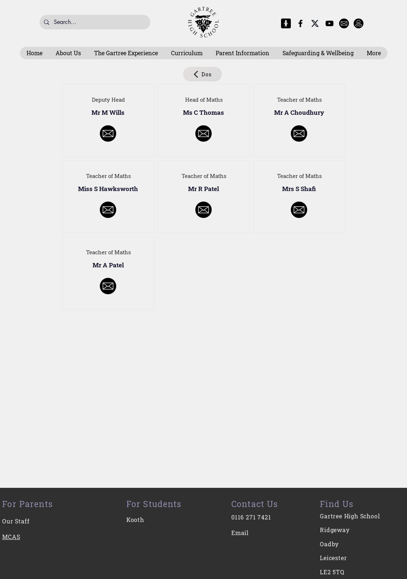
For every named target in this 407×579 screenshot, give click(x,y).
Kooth (135, 519)
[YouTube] (329, 23)
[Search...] (94, 22)
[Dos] (202, 74)
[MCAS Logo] (286, 23)
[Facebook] (300, 23)
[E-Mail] (344, 23)
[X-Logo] (315, 23)
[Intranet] (358, 23)
